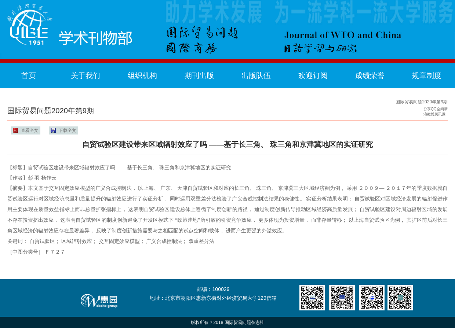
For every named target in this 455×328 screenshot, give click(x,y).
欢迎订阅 (313, 75)
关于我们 (85, 75)
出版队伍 (256, 75)
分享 (427, 109)
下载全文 (67, 130)
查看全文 (30, 130)
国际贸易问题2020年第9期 (422, 101)
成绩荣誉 (370, 75)
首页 (28, 75)
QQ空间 (437, 109)
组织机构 (142, 75)
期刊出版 (199, 75)
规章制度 (426, 75)
